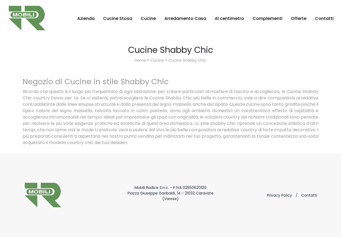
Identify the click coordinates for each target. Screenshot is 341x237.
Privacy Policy (279, 195)
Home (140, 60)
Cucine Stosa (117, 18)
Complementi (267, 18)
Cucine (148, 18)
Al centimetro (229, 18)
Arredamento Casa (185, 18)
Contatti (324, 18)
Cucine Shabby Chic (187, 60)
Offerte (298, 18)
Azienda (86, 18)
